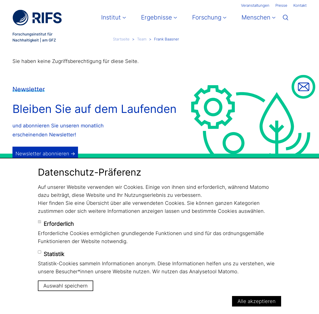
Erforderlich (59, 224)
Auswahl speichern (65, 286)
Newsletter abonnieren (42, 154)
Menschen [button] (255, 17)
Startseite (121, 39)
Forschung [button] (206, 17)
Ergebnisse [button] (156, 17)
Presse (281, 5)
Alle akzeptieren (257, 301)
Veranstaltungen (255, 5)
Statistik (54, 254)
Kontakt (300, 5)
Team (142, 39)
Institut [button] (111, 17)
